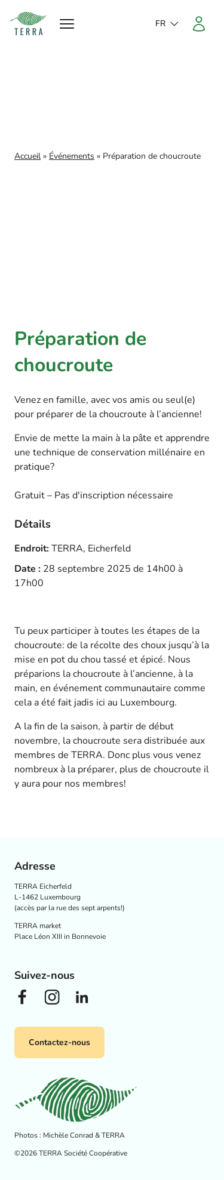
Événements (71, 156)
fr (160, 23)
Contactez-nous (59, 1042)
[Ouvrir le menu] (66, 23)
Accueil (27, 156)
